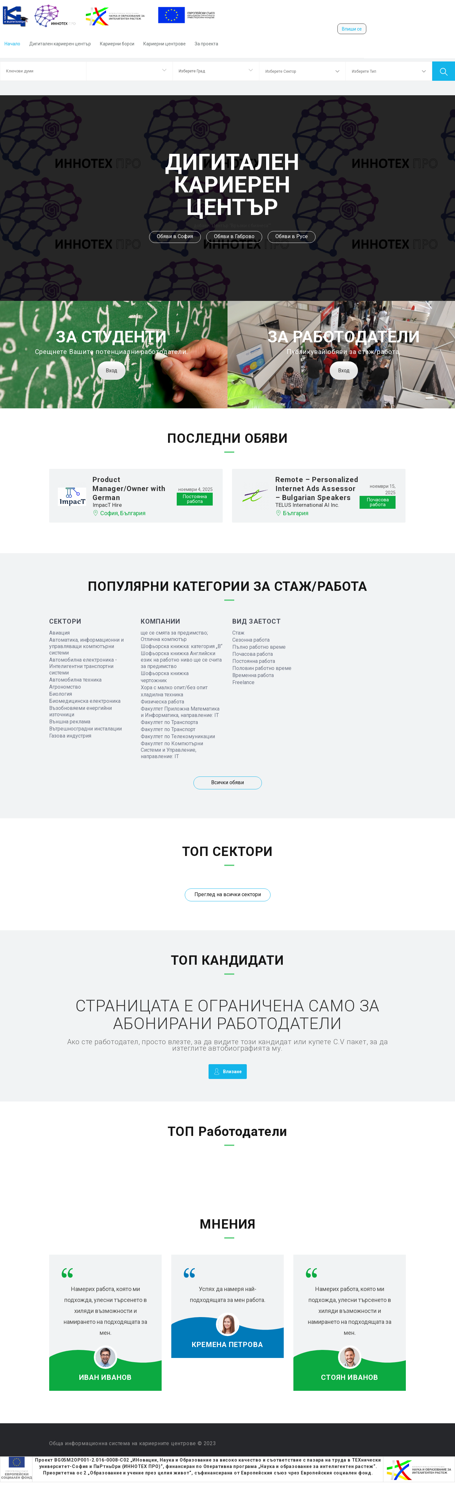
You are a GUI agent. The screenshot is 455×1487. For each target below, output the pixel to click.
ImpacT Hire (107, 505)
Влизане (228, 1071)
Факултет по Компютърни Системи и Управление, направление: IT (172, 749)
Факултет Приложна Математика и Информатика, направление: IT (180, 712)
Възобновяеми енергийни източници (80, 711)
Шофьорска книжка (165, 673)
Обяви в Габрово (234, 236)
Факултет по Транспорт (168, 729)
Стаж (238, 633)
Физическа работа (162, 702)
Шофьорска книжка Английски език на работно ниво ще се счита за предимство (181, 659)
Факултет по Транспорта (169, 722)
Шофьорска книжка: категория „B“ (181, 646)
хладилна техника (162, 695)
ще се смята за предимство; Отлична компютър (174, 636)
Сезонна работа (251, 640)
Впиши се (352, 29)
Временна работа (253, 675)
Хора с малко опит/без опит (174, 687)
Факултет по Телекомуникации (178, 736)
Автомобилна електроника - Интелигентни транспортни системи (83, 666)
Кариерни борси (117, 43)
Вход (111, 370)
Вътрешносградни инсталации (85, 729)
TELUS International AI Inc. (307, 505)
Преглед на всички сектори (227, 894)
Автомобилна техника (75, 680)
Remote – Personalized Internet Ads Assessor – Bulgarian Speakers (316, 489)
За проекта (206, 43)
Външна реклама (69, 722)
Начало (12, 43)
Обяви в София (175, 236)
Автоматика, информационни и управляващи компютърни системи (86, 646)
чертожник (154, 680)
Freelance (243, 682)
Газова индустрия (70, 736)
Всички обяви (227, 782)
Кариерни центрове (164, 43)
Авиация (59, 633)
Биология (60, 694)
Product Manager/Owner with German (129, 489)
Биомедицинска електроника (84, 701)
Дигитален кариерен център (60, 43)
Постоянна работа (253, 661)
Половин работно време (261, 668)
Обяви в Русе (291, 236)
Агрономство (65, 687)
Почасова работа (252, 654)
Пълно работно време (259, 647)
